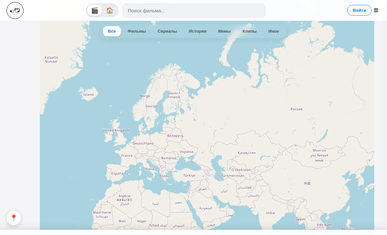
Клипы (250, 31)
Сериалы (167, 31)
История (197, 31)
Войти (359, 10)
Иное (273, 31)
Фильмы (137, 31)
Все (112, 31)
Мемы (224, 31)
